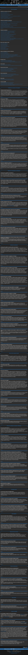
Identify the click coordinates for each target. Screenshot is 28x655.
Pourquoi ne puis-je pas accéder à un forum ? (6, 35)
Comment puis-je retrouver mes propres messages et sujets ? (8, 71)
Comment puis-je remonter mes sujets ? (6, 40)
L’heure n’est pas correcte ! (4, 22)
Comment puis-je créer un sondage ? (5, 33)
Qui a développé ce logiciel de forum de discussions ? (7, 82)
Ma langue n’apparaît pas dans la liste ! (5, 24)
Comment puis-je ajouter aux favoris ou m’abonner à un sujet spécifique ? (10, 74)
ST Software (11, 650)
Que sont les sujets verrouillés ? (5, 48)
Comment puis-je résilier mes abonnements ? (6, 76)
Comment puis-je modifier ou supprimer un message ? (7, 31)
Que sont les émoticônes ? (4, 44)
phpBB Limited (22, 614)
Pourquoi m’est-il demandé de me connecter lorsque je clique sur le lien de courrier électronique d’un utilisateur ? (13, 28)
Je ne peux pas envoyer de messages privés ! (6, 60)
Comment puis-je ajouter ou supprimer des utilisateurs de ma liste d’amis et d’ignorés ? (11, 65)
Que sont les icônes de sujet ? (4, 49)
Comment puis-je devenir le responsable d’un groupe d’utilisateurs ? (9, 55)
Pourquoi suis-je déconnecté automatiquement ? (7, 17)
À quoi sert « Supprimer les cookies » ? (5, 18)
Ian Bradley (20, 650)
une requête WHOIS (3, 631)
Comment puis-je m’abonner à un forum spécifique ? (7, 75)
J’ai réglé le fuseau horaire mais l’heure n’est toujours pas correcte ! (9, 23)
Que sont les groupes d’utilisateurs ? (5, 53)
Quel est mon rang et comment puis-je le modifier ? (7, 26)
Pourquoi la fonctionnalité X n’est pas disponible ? (7, 83)
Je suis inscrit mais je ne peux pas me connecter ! (7, 14)
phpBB (11, 651)
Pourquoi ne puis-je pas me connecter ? (6, 15)
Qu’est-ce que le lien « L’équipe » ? (5, 57)
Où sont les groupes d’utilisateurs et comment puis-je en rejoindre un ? (9, 54)
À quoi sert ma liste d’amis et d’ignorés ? (6, 64)
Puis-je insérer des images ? (4, 45)
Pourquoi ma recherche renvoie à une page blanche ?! (7, 69)
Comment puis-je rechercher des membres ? (6, 70)
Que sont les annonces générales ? (5, 46)
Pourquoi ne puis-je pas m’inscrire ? (5, 13)
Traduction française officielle (12, 652)
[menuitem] (12, 5)
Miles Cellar (17, 652)
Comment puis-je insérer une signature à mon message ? (8, 32)
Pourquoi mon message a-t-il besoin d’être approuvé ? (7, 39)
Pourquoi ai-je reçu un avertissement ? (5, 37)
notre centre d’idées (24, 622)
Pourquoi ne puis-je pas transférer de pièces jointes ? (7, 36)
